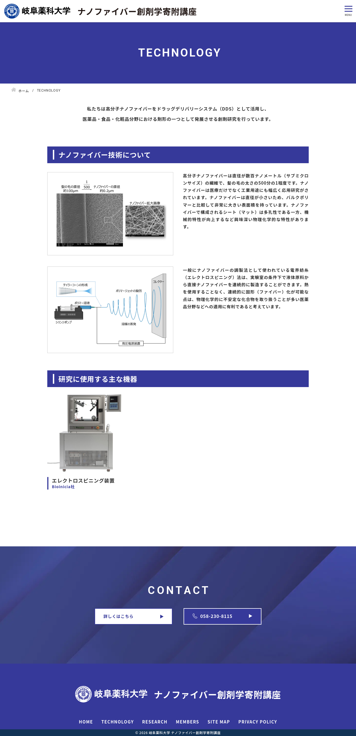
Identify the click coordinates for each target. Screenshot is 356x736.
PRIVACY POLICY (257, 722)
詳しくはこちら (118, 616)
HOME (86, 722)
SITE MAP (218, 722)
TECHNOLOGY (117, 722)
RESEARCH (154, 722)
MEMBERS (187, 722)
